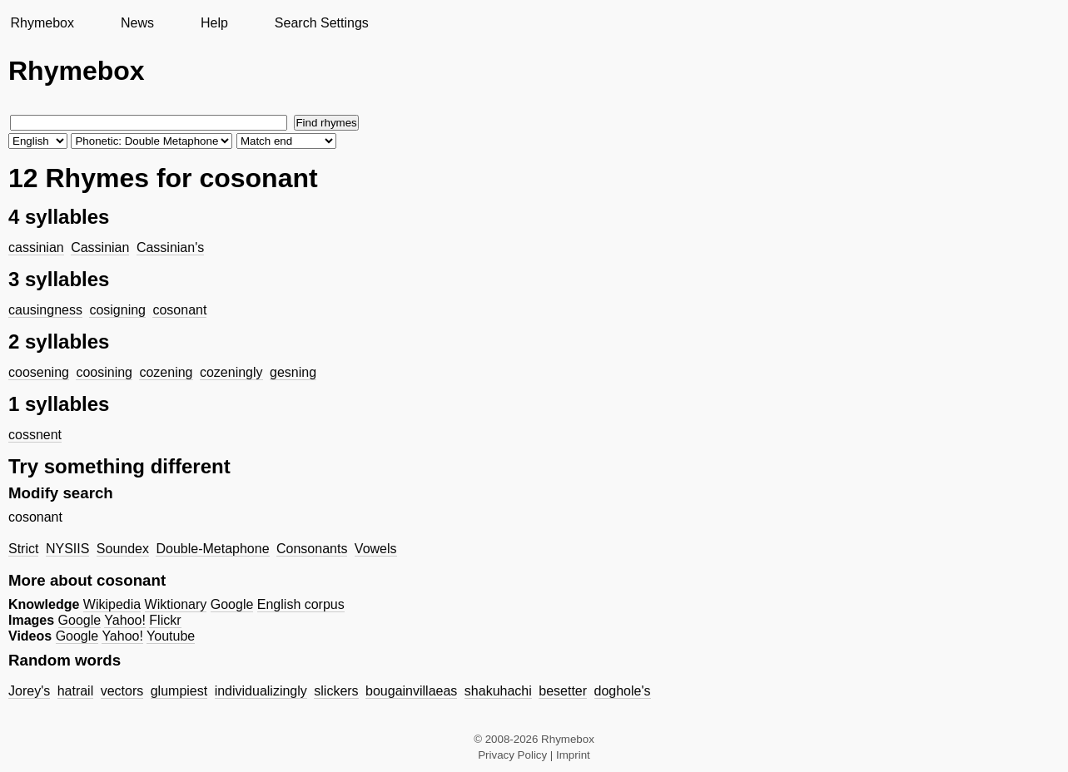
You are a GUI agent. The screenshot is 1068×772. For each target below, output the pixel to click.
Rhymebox (41, 23)
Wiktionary (176, 604)
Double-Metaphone (212, 549)
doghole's (622, 691)
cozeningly (231, 372)
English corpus (301, 604)
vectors (122, 691)
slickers (336, 691)
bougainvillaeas (411, 691)
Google (232, 604)
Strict (23, 549)
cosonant (179, 310)
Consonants (311, 549)
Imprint (573, 755)
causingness (45, 310)
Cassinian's (170, 247)
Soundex (123, 549)
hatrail (75, 691)
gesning (293, 372)
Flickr (165, 620)
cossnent (35, 435)
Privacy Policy (512, 755)
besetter (563, 691)
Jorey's (29, 691)
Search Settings (322, 23)
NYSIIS (67, 549)
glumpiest (179, 691)
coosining (104, 372)
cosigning (117, 310)
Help (214, 23)
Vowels (376, 549)
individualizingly (261, 691)
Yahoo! (125, 620)
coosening (38, 372)
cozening (165, 372)
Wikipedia (112, 604)
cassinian (36, 247)
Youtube (171, 636)
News (137, 23)
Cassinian (100, 247)
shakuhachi (498, 691)
